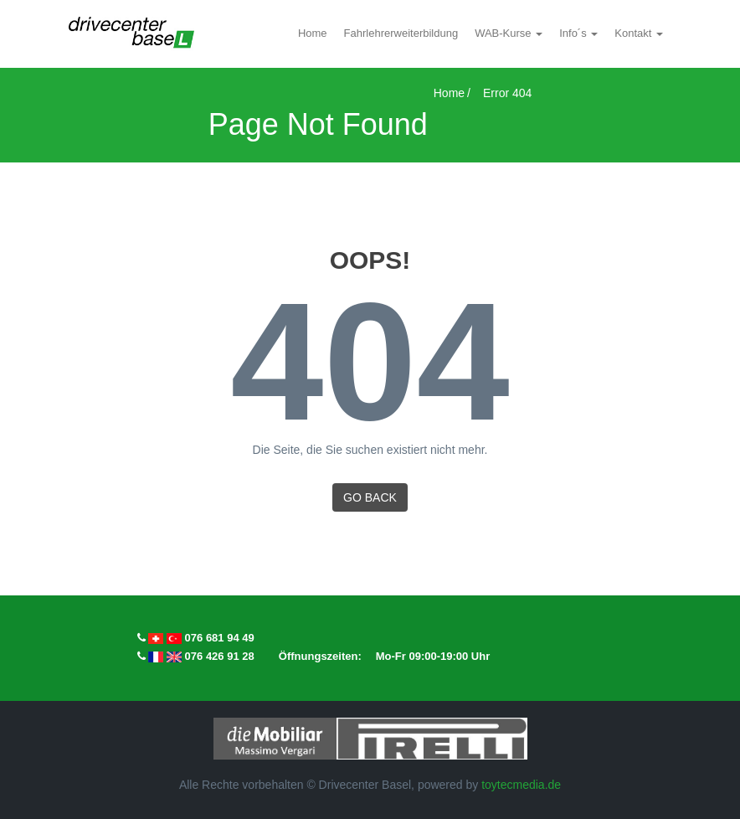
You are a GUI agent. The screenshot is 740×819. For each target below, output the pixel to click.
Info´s (574, 33)
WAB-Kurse (504, 33)
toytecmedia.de (521, 784)
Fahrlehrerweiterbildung (401, 33)
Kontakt (634, 33)
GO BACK (370, 497)
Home (312, 33)
